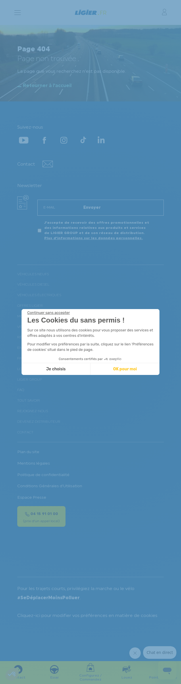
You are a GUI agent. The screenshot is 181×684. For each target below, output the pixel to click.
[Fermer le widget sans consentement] (48, 313)
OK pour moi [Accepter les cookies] (125, 369)
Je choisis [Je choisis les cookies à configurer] (56, 369)
